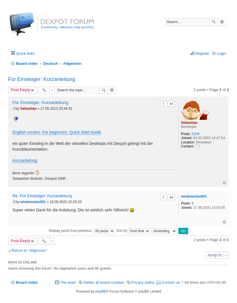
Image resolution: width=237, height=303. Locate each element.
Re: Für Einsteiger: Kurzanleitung (42, 196)
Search (213, 21)
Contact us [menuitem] (171, 282)
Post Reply (20, 90)
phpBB (100, 291)
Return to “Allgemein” (29, 250)
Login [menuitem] (221, 53)
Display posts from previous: (82, 231)
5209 (195, 134)
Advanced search (222, 21)
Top (224, 182)
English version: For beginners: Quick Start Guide (56, 132)
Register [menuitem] (202, 53)
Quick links (25, 53)
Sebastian (189, 123)
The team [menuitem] (68, 282)
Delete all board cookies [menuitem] (103, 282)
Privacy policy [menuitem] (143, 282)
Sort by (133, 231)
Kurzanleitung (24, 160)
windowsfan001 (194, 196)
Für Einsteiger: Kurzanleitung (41, 79)
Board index (27, 282)
